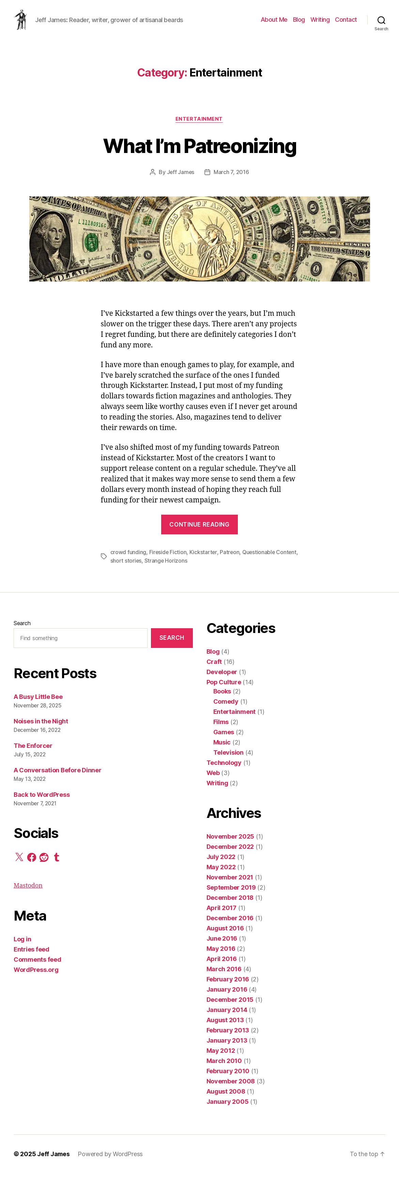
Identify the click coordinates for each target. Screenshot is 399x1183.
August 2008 (225, 1101)
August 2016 (225, 938)
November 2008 (230, 1091)
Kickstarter (204, 562)
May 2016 (220, 958)
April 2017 (221, 917)
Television (228, 762)
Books (222, 701)
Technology (224, 772)
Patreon (230, 562)
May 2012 (220, 1060)
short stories (149, 570)
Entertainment (199, 129)
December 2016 (230, 927)
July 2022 (221, 866)
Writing (320, 24)
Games (223, 741)
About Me (274, 24)
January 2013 (226, 1050)
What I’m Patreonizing (199, 155)
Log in (22, 949)
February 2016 (227, 989)
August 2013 (225, 1029)
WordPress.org (36, 979)
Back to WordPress (42, 804)
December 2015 (230, 1009)
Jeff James (181, 182)
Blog (299, 24)
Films (221, 731)
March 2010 (224, 1070)
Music (222, 752)
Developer (221, 681)
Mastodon (28, 895)
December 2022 (230, 856)
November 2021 (230, 887)
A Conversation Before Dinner (57, 780)
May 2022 (221, 876)
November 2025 (230, 846)
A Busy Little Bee (38, 706)
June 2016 (221, 948)
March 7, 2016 (231, 182)
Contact (346, 24)
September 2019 (231, 897)
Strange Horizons (189, 570)
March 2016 (224, 978)
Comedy (226, 711)
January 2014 (226, 1019)
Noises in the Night (41, 731)
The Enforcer (33, 755)
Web (213, 782)
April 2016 (221, 968)
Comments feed (37, 969)
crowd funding (128, 562)
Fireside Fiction (168, 562)
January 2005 (227, 1111)
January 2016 (226, 999)
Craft (214, 671)
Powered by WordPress (110, 1163)
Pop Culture (223, 692)
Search (22, 633)
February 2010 (228, 1080)
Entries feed (31, 959)
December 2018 (230, 907)
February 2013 (227, 1040)
